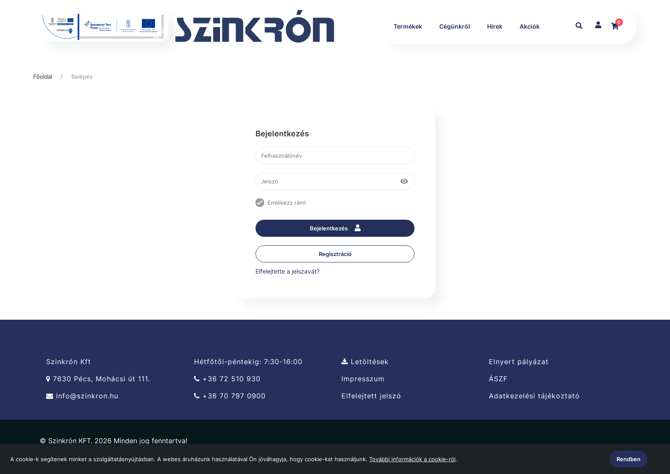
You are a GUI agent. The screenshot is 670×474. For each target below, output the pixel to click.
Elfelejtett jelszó (371, 396)
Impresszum (363, 379)
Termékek (407, 26)
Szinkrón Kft (68, 362)
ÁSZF (498, 379)
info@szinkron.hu (82, 396)
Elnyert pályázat (519, 362)
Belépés (82, 77)
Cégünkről (454, 26)
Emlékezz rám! (286, 203)
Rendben (629, 459)
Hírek (494, 26)
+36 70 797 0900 (230, 396)
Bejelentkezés (335, 229)
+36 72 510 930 (227, 379)
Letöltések (365, 362)
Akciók (529, 26)
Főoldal (42, 77)
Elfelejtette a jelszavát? (288, 271)
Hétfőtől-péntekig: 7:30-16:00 (248, 362)
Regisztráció (335, 254)
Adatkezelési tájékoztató (534, 396)
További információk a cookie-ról (412, 459)
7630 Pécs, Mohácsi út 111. (98, 379)
